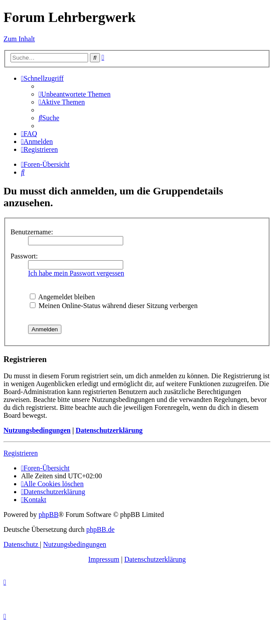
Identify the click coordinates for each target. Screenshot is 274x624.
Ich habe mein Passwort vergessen (76, 273)
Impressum (103, 559)
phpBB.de (100, 529)
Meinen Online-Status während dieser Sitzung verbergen (114, 305)
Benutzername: (32, 232)
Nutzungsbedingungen (37, 430)
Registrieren (21, 453)
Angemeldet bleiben (62, 297)
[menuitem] (74, 94)
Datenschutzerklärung (108, 430)
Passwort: (24, 256)
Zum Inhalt (19, 39)
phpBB (48, 514)
